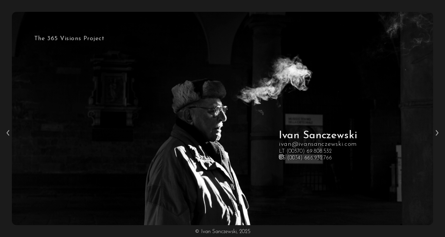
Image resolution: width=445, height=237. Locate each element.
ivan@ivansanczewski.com (318, 144)
